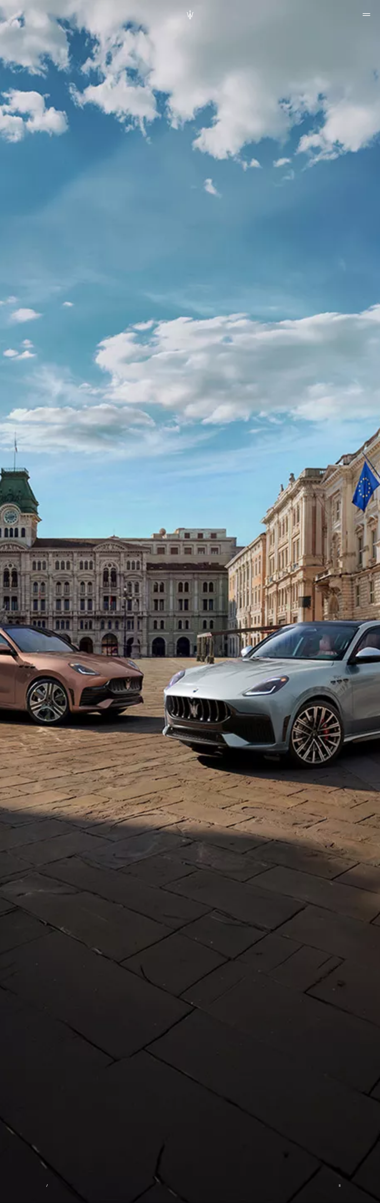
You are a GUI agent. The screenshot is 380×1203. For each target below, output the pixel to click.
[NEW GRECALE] (190, 601)
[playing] (339, 1185)
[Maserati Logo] (190, 14)
